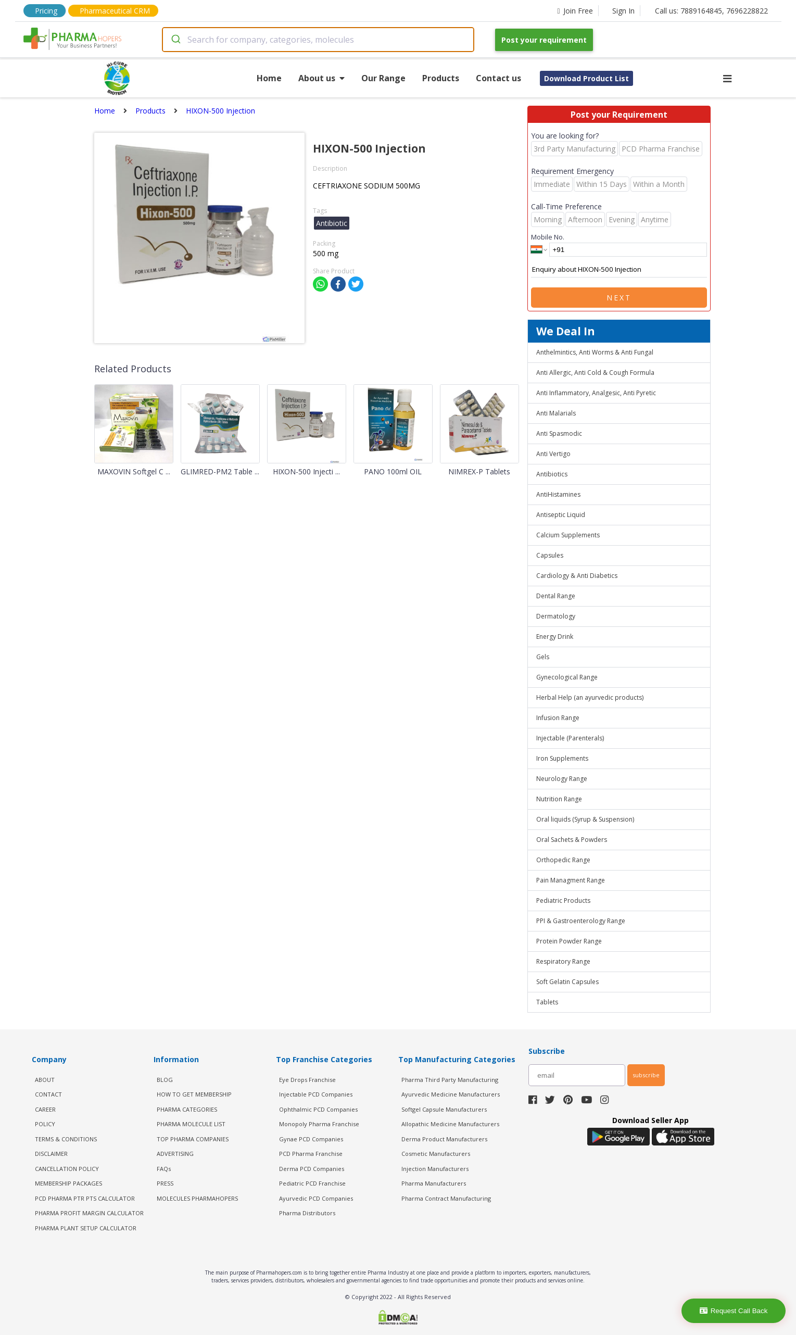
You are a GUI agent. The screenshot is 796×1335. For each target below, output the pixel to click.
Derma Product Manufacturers (444, 1139)
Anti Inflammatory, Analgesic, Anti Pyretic (596, 392)
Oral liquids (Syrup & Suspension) (585, 819)
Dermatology (555, 616)
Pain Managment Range (570, 880)
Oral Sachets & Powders (571, 839)
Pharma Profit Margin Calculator (89, 1213)
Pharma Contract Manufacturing (446, 1198)
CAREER (45, 1109)
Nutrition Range (559, 799)
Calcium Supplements (568, 535)
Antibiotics (551, 474)
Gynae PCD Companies (311, 1139)
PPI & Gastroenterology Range (580, 920)
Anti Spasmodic (559, 433)
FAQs (164, 1169)
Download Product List (586, 78)
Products (440, 78)
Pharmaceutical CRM (115, 11)
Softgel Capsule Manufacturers (444, 1109)
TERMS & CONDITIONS (66, 1139)
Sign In (623, 11)
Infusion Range (557, 717)
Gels (542, 656)
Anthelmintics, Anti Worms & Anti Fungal (594, 352)
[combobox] (318, 39)
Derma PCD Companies (311, 1169)
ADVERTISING (175, 1153)
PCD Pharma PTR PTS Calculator (85, 1198)
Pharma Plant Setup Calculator (85, 1228)
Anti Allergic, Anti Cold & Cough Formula (595, 372)
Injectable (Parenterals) (570, 738)
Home (269, 78)
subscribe (646, 1075)
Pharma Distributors (307, 1213)
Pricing (46, 11)
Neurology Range (561, 778)
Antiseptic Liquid (560, 514)
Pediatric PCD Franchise (312, 1183)
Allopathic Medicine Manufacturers (450, 1124)
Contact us (498, 78)
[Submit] (175, 39)
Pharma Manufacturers (433, 1183)
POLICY (45, 1124)
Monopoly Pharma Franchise (319, 1124)
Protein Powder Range (569, 941)
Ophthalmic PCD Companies (318, 1109)
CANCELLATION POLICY (67, 1169)
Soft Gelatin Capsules (567, 981)
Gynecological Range (567, 677)
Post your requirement (544, 40)
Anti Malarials (556, 413)
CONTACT (48, 1094)
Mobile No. (547, 237)
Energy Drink (554, 636)
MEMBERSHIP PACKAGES (68, 1183)
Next (619, 298)
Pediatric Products (563, 900)
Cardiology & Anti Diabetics (576, 575)
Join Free (574, 10)
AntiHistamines (558, 494)
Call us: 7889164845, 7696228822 (711, 11)
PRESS (165, 1183)
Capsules (549, 555)
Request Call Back (734, 1311)
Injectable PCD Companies (315, 1094)
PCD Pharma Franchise (311, 1153)
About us (321, 78)
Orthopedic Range (563, 859)
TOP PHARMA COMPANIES (193, 1139)
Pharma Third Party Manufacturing (449, 1080)
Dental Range (555, 595)
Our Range (383, 78)
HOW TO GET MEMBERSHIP (194, 1094)
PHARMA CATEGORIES (187, 1109)
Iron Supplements (562, 758)
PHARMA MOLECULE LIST (191, 1124)
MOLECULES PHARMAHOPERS (197, 1198)
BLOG (165, 1080)
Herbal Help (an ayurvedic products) (589, 697)
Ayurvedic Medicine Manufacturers (450, 1094)
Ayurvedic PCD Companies (316, 1198)
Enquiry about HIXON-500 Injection (619, 270)
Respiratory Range (563, 961)
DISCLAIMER (51, 1153)
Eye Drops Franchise (307, 1080)
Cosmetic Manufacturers (435, 1153)
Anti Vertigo (553, 453)
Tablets (547, 1002)
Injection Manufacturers (435, 1169)
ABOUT (45, 1080)
